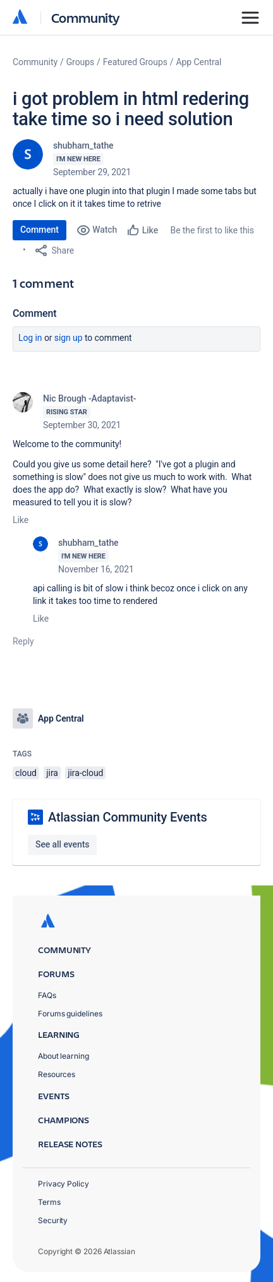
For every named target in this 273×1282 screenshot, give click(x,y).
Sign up (68, 338)
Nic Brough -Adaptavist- (89, 398)
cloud (26, 773)
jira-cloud (85, 773)
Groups (80, 62)
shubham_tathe (83, 145)
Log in (30, 338)
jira (52, 773)
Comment (39, 230)
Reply (23, 641)
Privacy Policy (63, 1183)
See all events (62, 844)
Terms (49, 1202)
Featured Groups (135, 62)
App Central (199, 62)
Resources (56, 1074)
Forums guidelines (70, 1013)
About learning (63, 1056)
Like (20, 520)
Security (53, 1220)
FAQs (47, 995)
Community (85, 17)
